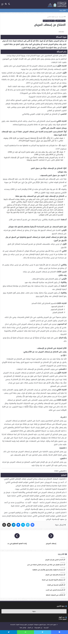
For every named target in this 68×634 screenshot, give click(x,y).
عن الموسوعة (38, 627)
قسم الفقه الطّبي (52, 16)
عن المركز (30, 627)
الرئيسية (62, 16)
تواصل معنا (23, 627)
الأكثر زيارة (63, 10)
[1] (21, 93)
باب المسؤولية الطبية (48, 21)
